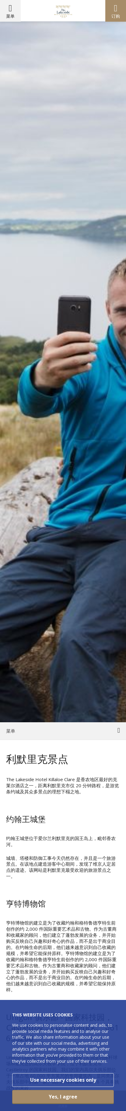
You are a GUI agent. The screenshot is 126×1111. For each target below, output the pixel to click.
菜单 (10, 16)
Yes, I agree (63, 1096)
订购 (115, 16)
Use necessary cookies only (63, 1080)
